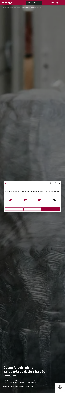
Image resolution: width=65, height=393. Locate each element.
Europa (12, 388)
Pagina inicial (6, 7)
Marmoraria (6, 388)
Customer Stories (13, 7)
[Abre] (62, 2)
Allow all (51, 208)
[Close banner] (59, 183)
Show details (55, 205)
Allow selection (32, 208)
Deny (14, 208)
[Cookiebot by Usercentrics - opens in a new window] (51, 183)
